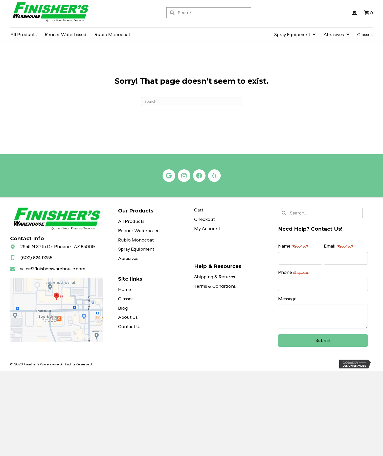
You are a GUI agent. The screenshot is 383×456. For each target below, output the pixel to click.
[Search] (191, 101)
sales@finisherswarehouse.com (52, 269)
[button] (169, 176)
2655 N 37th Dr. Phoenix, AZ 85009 (57, 247)
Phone (293, 273)
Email (338, 246)
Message (287, 299)
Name (293, 246)
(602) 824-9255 (36, 258)
